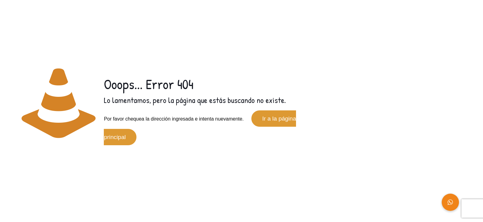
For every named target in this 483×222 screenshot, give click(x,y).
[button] (450, 202)
